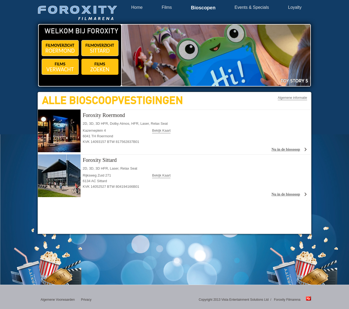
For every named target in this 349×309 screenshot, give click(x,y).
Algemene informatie (292, 98)
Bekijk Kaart (161, 130)
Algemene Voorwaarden (58, 300)
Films (167, 7)
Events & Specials (252, 7)
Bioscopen (203, 7)
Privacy (86, 300)
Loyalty (295, 7)
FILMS (60, 67)
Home (137, 7)
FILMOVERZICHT (60, 48)
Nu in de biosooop (286, 149)
